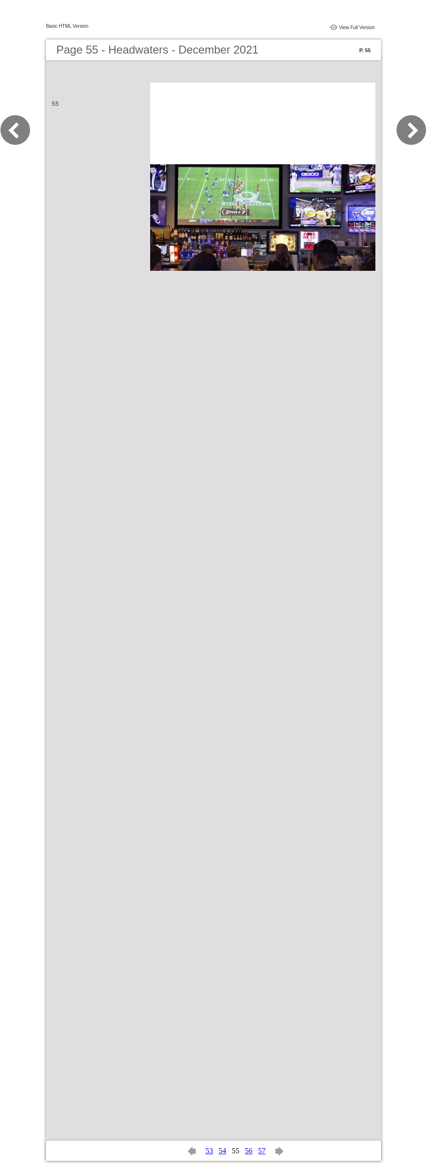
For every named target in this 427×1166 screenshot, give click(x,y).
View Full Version (357, 27)
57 (262, 1151)
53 (209, 1151)
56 (248, 1151)
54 (222, 1151)
